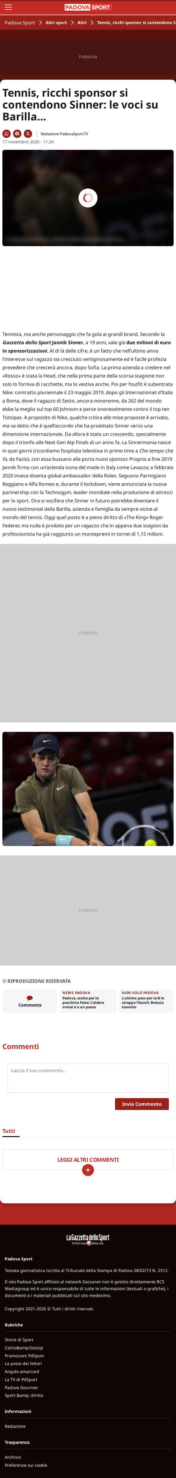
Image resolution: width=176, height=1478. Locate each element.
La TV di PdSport (21, 1379)
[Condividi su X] (28, 134)
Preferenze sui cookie (26, 1465)
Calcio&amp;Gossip (24, 1347)
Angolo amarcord (22, 1371)
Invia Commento (142, 1104)
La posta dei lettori (23, 1363)
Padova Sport (20, 22)
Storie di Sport (19, 1339)
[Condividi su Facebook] (17, 134)
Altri (82, 22)
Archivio (13, 1457)
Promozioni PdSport (24, 1355)
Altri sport (56, 22)
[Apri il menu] (8, 7)
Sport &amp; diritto (24, 1395)
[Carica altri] (88, 1170)
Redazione (15, 1426)
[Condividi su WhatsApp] (6, 134)
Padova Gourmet (21, 1387)
